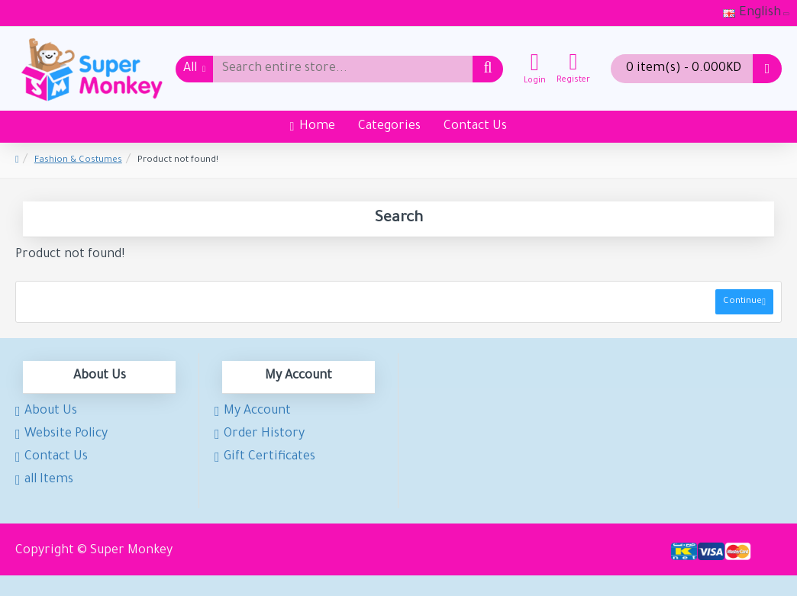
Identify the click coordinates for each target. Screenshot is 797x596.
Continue (742, 302)
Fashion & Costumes (78, 161)
